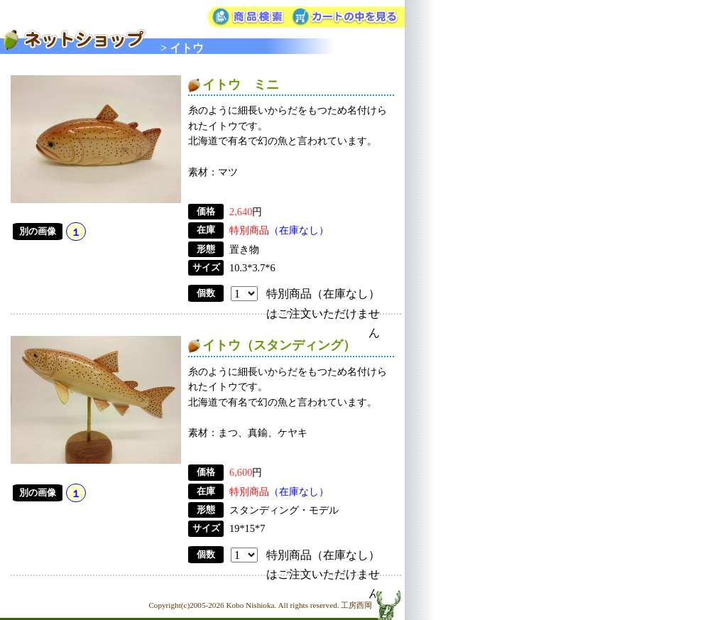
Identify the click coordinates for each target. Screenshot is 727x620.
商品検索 (248, 17)
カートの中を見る (347, 17)
